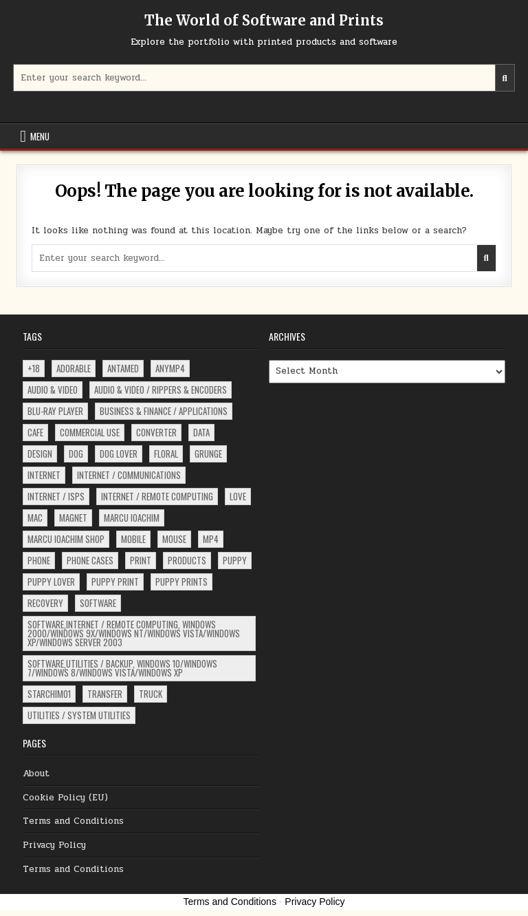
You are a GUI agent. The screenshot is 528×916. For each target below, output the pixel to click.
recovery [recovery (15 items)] (45, 603)
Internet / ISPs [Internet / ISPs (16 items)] (56, 496)
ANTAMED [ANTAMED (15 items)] (123, 368)
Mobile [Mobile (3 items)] (133, 539)
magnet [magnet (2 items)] (73, 517)
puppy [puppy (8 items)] (235, 560)
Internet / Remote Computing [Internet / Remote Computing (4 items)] (157, 496)
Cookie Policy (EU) (65, 798)
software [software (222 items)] (98, 603)
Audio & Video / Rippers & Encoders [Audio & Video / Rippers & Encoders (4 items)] (160, 389)
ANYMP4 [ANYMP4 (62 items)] (170, 368)
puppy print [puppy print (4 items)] (115, 581)
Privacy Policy (54, 845)
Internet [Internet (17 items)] (44, 475)
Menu (40, 136)
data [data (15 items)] (201, 432)
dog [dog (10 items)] (76, 453)
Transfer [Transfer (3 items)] (104, 694)
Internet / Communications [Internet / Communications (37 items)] (129, 475)
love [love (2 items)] (238, 496)
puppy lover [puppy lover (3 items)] (51, 581)
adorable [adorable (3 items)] (73, 368)
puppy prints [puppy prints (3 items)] (181, 581)
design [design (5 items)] (40, 453)
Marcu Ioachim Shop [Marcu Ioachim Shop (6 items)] (66, 539)
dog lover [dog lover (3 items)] (119, 453)
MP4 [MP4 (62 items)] (211, 539)
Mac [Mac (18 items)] (35, 517)
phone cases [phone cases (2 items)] (90, 560)
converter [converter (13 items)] (156, 432)
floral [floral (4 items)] (166, 453)
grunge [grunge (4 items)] (208, 453)
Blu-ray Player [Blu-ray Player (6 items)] (55, 411)
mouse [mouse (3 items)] (174, 539)
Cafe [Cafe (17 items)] (35, 432)
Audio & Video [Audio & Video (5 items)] (53, 389)
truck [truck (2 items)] (150, 694)
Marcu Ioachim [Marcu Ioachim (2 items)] (132, 517)
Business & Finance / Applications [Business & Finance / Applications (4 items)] (164, 411)
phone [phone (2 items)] (39, 560)
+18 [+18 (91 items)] (34, 368)
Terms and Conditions (73, 821)
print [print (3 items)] (140, 560)
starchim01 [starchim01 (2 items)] (49, 694)
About (36, 773)
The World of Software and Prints (264, 20)
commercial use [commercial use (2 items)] (90, 432)
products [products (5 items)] (187, 560)
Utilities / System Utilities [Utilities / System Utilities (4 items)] (79, 715)
